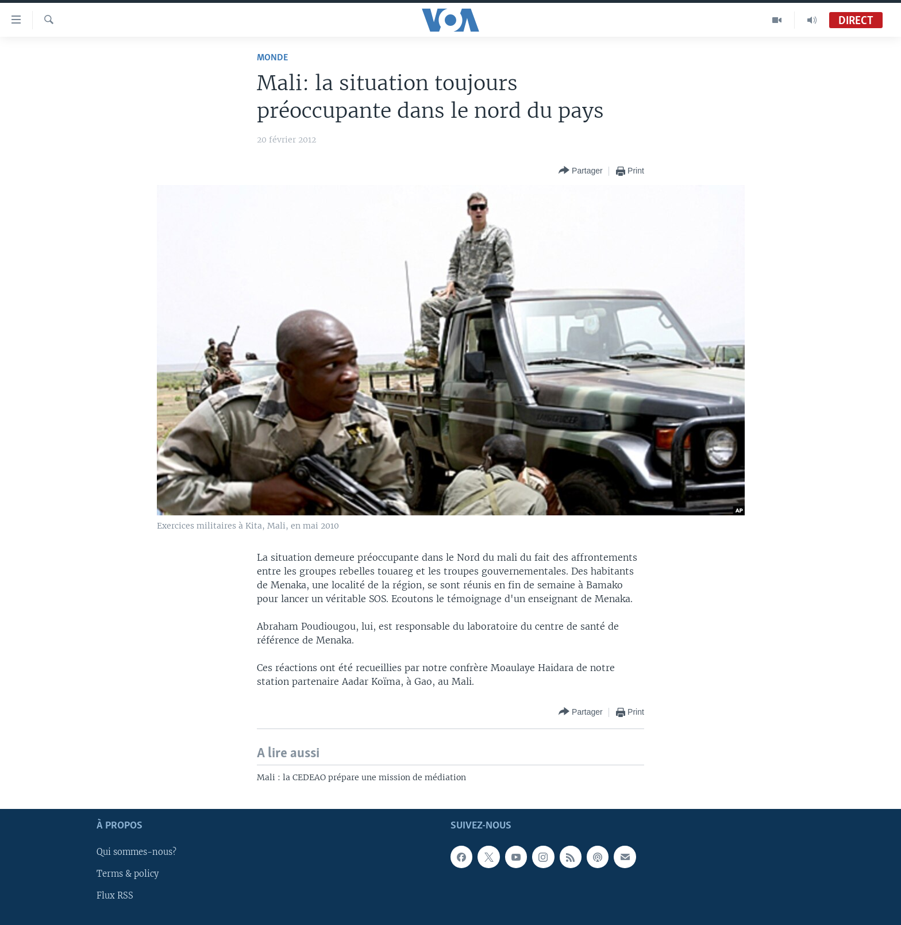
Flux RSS (115, 896)
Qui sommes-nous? (136, 852)
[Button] (581, 171)
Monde (272, 58)
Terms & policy (128, 874)
